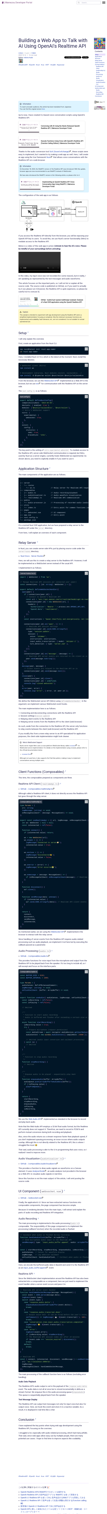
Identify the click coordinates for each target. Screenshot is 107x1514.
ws (37, 384)
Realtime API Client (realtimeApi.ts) (100, 68)
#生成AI (53, 65)
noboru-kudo (26, 60)
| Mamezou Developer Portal (17, 2)
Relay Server (98, 60)
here (43, 109)
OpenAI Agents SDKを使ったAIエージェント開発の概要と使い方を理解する (52, 1513)
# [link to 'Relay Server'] (37, 541)
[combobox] (89, 2)
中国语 (33, 53)
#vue (42, 65)
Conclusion (98, 96)
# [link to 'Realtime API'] (34, 1272)
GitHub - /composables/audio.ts (34, 955)
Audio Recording (99, 91)
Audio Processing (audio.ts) (99, 74)
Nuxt (48, 157)
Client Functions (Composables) (100, 63)
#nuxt (38, 65)
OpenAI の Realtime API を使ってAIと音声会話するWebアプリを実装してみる (53, 1496)
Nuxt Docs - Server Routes (32, 555)
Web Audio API (34, 1118)
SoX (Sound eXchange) (59, 151)
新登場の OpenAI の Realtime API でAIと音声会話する (43, 1504)
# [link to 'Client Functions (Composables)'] (65, 770)
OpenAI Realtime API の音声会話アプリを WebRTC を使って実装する (49, 1493)
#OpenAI (32, 65)
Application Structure (98, 57)
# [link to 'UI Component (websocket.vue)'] (64, 1189)
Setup (96, 54)
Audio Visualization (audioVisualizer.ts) (100, 81)
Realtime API (99, 94)
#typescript (60, 65)
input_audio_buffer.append (35, 1266)
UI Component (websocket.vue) (100, 87)
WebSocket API (50, 381)
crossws (72, 745)
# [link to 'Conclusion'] (35, 1417)
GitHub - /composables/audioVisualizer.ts (38, 1162)
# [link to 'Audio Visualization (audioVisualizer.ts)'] (65, 1157)
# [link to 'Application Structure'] (49, 468)
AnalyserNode (38, 1170)
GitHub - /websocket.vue (31, 1196)
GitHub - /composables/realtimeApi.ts (37, 788)
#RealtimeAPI (23, 65)
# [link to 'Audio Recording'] (38, 1217)
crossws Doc (26, 753)
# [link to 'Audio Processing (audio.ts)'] (52, 950)
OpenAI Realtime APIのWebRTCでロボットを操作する (43, 1490)
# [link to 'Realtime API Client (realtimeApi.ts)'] (60, 783)
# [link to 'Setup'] (28, 332)
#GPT (47, 65)
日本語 (20, 53)
